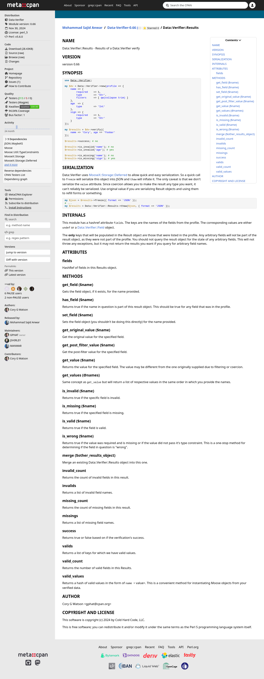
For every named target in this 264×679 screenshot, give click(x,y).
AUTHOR (217, 176)
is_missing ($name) (228, 120)
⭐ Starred (151, 28)
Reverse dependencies (17, 170)
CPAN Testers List (14, 175)
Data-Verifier (16, 19)
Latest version (17, 274)
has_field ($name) (227, 87)
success (221, 157)
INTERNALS (219, 64)
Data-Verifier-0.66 (121, 28)
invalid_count (224, 138)
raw (21, 53)
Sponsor (79, 5)
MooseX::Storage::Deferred (20, 160)
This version (16, 270)
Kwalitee (14, 106)
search (10, 219)
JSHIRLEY (13, 340)
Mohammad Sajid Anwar (22, 322)
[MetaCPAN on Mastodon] (41, 666)
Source (13, 53)
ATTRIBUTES (220, 68)
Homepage (15, 73)
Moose (8, 148)
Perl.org (193, 647)
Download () (21, 48)
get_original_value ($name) (233, 96)
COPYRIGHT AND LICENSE (228, 181)
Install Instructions (20, 207)
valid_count (223, 167)
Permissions (16, 198)
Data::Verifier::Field (90, 227)
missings (222, 153)
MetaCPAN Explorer (20, 194)
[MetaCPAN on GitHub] (28, 666)
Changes (14, 61)
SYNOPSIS (218, 54)
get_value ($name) (228, 106)
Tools (127, 5)
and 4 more (11, 164)
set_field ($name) (227, 92)
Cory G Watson (16, 309)
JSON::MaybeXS (13, 143)
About (68, 5)
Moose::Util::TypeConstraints (21, 152)
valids (219, 162)
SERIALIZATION (222, 59)
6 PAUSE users (13, 293)
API (135, 5)
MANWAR (13, 345)
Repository (15, 77)
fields (219, 73)
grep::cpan (95, 5)
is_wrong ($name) (227, 129)
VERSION (218, 50)
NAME (216, 45)
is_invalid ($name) (227, 115)
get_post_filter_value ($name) (235, 101)
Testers (13, 98)
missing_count (225, 148)
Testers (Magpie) (19, 102)
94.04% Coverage (19, 111)
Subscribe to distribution (23, 203)
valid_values (224, 171)
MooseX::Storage (14, 156)
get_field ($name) (227, 82)
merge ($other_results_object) (235, 134)
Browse (13, 57)
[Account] (252, 5)
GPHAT (11, 335)
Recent (108, 5)
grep (9, 232)
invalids (221, 143)
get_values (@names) (229, 110)
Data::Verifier (80, 80)
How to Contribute (20, 86)
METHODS (218, 78)
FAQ (118, 5)
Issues (12, 82)
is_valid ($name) (226, 124)
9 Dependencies (15, 139)
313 (21, 98)
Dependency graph (15, 179)
